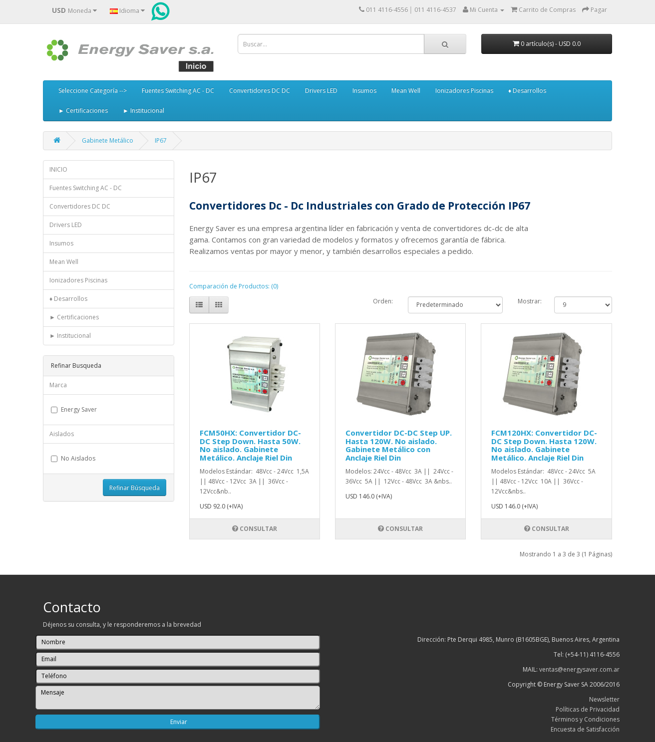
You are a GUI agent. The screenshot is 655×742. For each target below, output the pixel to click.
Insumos (364, 90)
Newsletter (604, 699)
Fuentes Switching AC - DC (178, 90)
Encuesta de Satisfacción (585, 729)
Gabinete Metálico (107, 140)
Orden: (383, 301)
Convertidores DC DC (259, 90)
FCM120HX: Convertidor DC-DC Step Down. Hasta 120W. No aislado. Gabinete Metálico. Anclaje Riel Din (544, 445)
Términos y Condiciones (585, 719)
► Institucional (143, 110)
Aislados (61, 434)
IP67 (161, 140)
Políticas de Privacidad (588, 709)
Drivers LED (321, 90)
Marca (58, 385)
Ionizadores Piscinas (464, 90)
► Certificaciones (83, 110)
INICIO (58, 169)
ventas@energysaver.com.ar (579, 669)
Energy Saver (74, 409)
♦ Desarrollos (527, 90)
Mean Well (405, 90)
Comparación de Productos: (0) (233, 286)
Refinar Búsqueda (134, 488)
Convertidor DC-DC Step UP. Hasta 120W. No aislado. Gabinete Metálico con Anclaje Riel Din (398, 445)
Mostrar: (528, 301)
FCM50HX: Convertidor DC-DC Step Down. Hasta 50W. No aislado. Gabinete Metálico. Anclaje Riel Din (250, 445)
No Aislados (73, 458)
